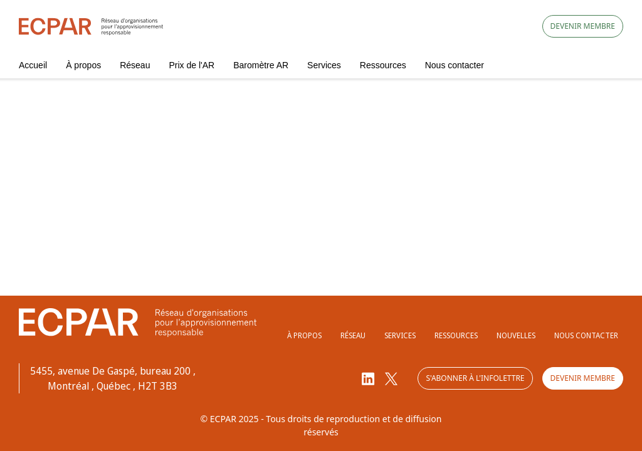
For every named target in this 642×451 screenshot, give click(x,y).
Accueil (33, 65)
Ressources (383, 65)
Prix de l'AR (191, 65)
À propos (83, 65)
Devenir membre (582, 26)
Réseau (135, 65)
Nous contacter (454, 65)
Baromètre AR (260, 65)
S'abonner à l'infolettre (475, 378)
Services (324, 65)
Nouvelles (516, 335)
